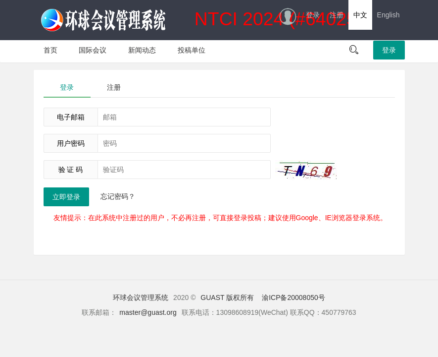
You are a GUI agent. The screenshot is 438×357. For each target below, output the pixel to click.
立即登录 (66, 197)
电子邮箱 (71, 117)
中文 (360, 15)
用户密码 (71, 143)
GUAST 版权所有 (227, 297)
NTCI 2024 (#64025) (202, 20)
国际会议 (92, 50)
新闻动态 (142, 50)
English (388, 15)
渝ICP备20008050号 (293, 297)
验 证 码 (70, 170)
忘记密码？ (117, 196)
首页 (50, 50)
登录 (313, 15)
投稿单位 (191, 50)
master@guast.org (147, 312)
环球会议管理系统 (140, 297)
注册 (336, 15)
